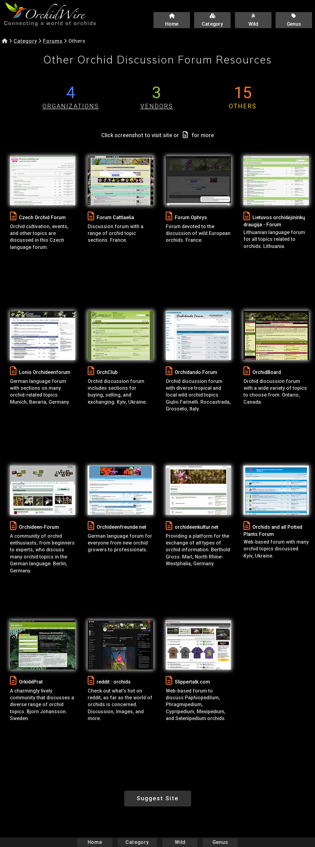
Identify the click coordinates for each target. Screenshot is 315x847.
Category (25, 41)
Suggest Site (158, 798)
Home (94, 842)
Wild (180, 842)
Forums (53, 41)
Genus (220, 842)
